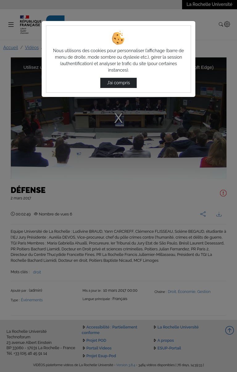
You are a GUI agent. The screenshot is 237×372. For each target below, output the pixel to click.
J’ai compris (118, 82)
